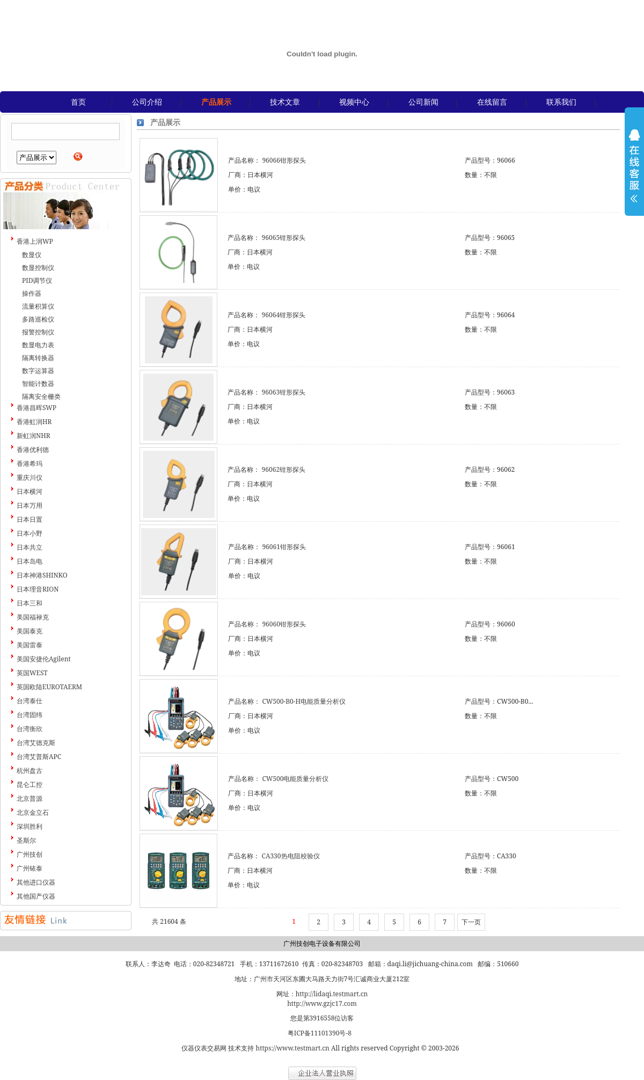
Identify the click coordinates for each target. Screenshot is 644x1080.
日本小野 (29, 533)
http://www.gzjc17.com (322, 1003)
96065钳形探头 (284, 237)
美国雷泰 (29, 645)
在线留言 (492, 102)
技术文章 (285, 102)
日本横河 (29, 491)
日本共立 (29, 547)
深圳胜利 (29, 826)
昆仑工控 (29, 784)
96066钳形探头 (284, 160)
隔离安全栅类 (41, 396)
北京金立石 (33, 812)
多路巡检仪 (38, 319)
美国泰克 (29, 631)
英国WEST (32, 672)
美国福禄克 (33, 617)
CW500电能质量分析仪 (295, 778)
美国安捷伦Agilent (44, 658)
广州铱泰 (29, 868)
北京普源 (29, 798)
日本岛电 (29, 561)
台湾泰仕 (29, 700)
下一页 (471, 921)
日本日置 (29, 519)
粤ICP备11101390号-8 (320, 1033)
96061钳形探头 (284, 546)
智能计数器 (38, 383)
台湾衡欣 (29, 728)
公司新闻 (423, 102)
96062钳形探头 (284, 469)
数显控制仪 (38, 267)
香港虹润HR (34, 421)
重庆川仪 (29, 477)
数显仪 (31, 254)
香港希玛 (29, 463)
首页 (78, 102)
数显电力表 (38, 344)
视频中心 (354, 102)
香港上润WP (35, 241)
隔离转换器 (38, 357)
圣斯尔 (26, 840)
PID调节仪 (37, 280)
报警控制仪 (38, 332)
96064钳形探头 (284, 314)
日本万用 (29, 505)
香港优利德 (33, 449)
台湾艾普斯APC (39, 756)
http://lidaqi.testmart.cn (332, 993)
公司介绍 (147, 102)
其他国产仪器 (36, 896)
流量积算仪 (38, 306)
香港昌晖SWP (36, 407)
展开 (634, 172)
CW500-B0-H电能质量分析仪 (304, 701)
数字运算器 (38, 370)
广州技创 (29, 854)
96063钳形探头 (284, 392)
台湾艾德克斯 (36, 742)
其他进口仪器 (36, 882)
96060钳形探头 (284, 624)
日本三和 (29, 603)
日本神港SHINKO (42, 575)
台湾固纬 (29, 714)
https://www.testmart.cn (293, 1048)
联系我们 (561, 102)
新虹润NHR (33, 435)
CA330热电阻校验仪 (291, 855)
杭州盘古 (29, 770)
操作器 (31, 293)
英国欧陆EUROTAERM (49, 686)
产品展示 (216, 102)
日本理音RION (37, 589)
